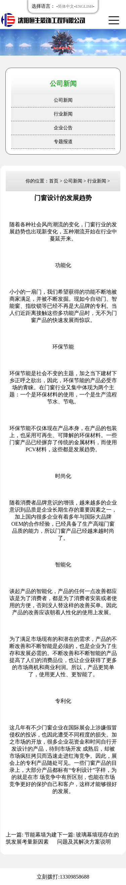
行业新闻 (63, 114)
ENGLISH (84, 6)
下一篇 (88, 838)
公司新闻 (63, 100)
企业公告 (63, 127)
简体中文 (66, 6)
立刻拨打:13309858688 (63, 877)
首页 (53, 181)
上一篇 (31, 838)
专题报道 (63, 141)
